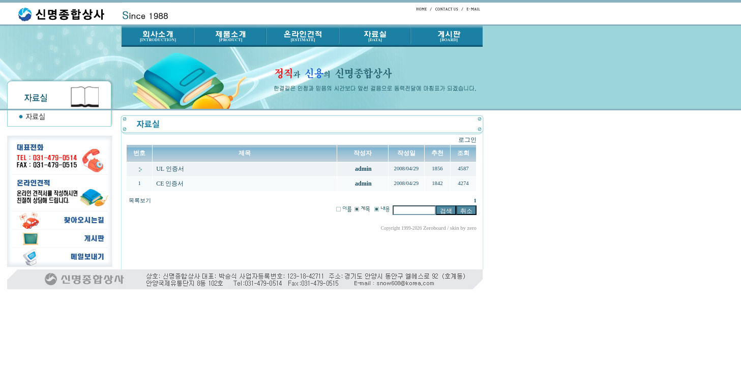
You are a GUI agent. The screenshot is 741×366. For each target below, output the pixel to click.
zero (472, 228)
